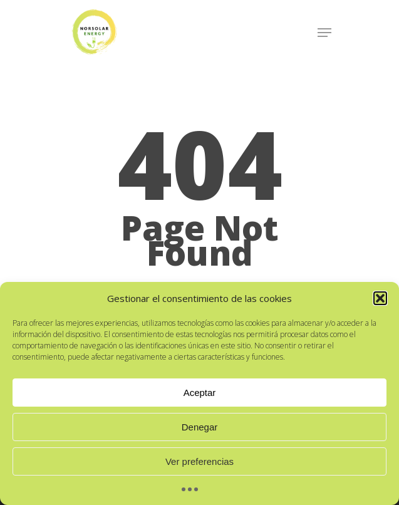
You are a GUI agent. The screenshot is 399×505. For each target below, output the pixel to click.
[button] (380, 298)
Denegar (200, 427)
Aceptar (200, 392)
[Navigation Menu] (324, 32)
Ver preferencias (199, 461)
